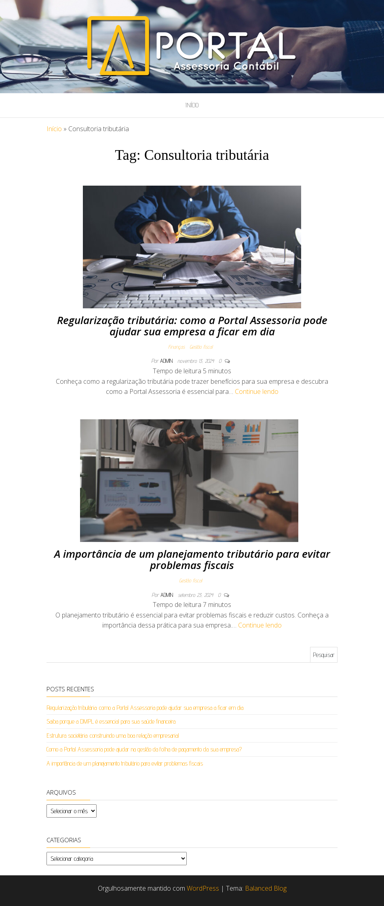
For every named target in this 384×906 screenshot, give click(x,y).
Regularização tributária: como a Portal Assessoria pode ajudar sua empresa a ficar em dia (192, 326)
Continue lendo (257, 391)
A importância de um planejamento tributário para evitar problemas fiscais (192, 559)
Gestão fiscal (201, 346)
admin (167, 361)
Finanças (176, 346)
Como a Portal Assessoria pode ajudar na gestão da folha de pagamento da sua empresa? (144, 749)
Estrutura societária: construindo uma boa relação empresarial (112, 735)
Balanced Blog (266, 888)
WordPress (203, 888)
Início (192, 105)
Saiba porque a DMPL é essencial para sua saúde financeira (110, 721)
